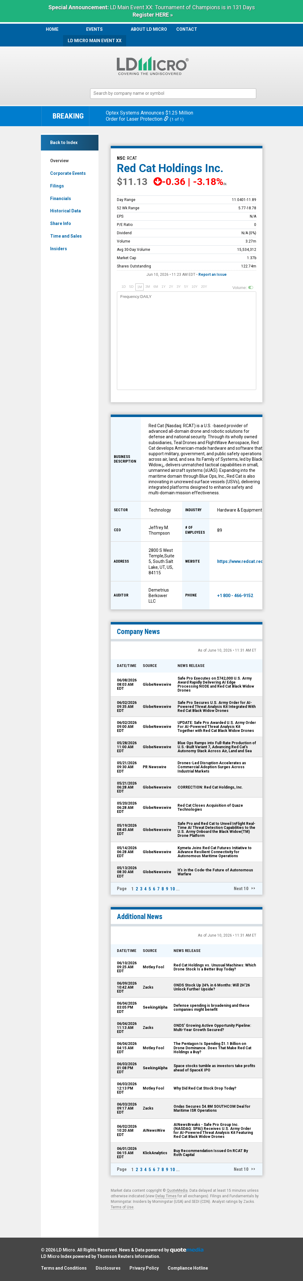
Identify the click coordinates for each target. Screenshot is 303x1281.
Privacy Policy (144, 1268)
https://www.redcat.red (240, 561)
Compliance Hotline (188, 1268)
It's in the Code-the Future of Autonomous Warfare (215, 872)
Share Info (60, 223)
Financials (60, 198)
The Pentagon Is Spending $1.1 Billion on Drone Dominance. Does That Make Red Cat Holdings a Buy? (212, 1048)
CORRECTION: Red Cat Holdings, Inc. (210, 787)
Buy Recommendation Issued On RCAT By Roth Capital (210, 1153)
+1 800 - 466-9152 (235, 595)
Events (94, 29)
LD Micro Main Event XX (95, 40)
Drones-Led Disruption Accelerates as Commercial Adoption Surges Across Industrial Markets (211, 767)
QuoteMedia (177, 1190)
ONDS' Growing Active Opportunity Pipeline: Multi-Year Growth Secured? (212, 1027)
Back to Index (64, 142)
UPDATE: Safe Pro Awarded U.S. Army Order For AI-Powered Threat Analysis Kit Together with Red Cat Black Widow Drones (216, 727)
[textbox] (176, 93)
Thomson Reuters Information (128, 1256)
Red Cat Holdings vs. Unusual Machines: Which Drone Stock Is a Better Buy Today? (214, 967)
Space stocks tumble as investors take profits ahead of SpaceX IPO (214, 1068)
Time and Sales (66, 236)
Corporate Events (68, 173)
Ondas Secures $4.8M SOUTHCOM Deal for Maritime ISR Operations (211, 1108)
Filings (57, 185)
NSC (121, 158)
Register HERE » (153, 14)
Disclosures (108, 1268)
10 (172, 889)
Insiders (58, 248)
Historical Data (65, 210)
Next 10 (241, 888)
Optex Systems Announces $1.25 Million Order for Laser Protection (149, 116)
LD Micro (65, 1249)
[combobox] (173, 93)
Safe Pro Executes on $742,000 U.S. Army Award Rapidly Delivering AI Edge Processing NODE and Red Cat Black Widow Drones (215, 684)
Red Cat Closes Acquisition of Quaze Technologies (210, 807)
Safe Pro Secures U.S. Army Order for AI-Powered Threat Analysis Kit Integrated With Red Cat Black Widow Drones (216, 707)
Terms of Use (122, 1207)
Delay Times (166, 1196)
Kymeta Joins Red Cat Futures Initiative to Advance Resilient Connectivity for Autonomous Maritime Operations (214, 852)
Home (52, 29)
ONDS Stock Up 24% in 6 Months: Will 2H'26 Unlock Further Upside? (211, 987)
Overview (59, 160)
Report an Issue (212, 274)
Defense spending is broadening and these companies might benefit (211, 1007)
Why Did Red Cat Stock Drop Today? (204, 1088)
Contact (186, 29)
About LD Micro (149, 29)
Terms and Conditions (64, 1268)
